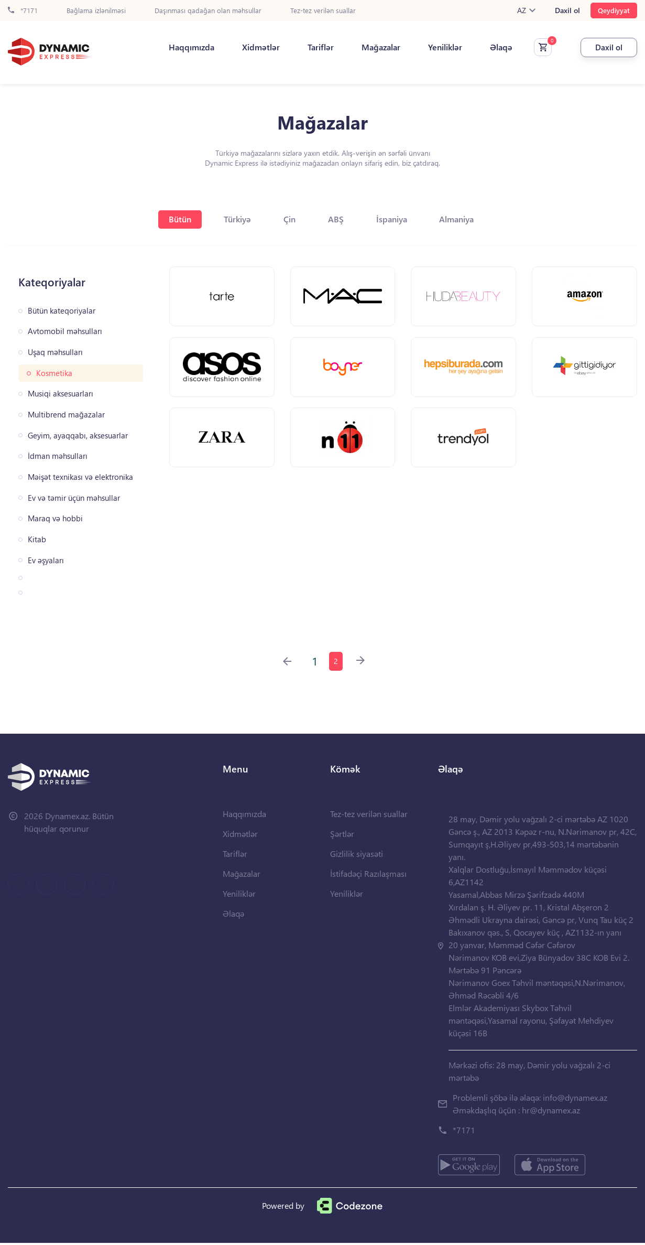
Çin (288, 218)
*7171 (23, 11)
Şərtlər (342, 835)
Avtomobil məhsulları (65, 331)
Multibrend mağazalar (66, 415)
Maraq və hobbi (55, 518)
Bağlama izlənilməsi (96, 11)
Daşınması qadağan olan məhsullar (208, 11)
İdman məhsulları (58, 456)
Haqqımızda (177, 47)
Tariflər (306, 47)
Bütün (170, 218)
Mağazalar (366, 47)
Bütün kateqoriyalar (61, 311)
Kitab (37, 539)
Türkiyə (232, 218)
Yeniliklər (431, 47)
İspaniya (399, 218)
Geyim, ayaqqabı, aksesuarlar (78, 436)
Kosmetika (54, 373)
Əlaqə (487, 47)
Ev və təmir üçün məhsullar (74, 498)
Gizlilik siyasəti (356, 855)
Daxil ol (567, 10)
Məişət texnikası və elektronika (80, 477)
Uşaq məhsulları (55, 352)
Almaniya (468, 218)
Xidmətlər (247, 47)
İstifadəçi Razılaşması (368, 875)
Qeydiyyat (614, 10)
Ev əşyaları (46, 560)
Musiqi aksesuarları (60, 394)
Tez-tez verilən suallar (323, 11)
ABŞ (339, 218)
